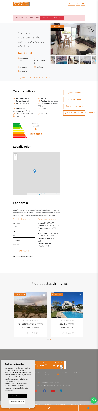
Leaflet (29, 194)
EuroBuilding (21, 3)
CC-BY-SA (56, 194)
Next (91, 38)
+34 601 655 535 (36, 385)
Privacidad (61, 405)
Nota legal (50, 405)
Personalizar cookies (17, 402)
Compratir (74, 99)
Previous (55, 38)
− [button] (15, 158)
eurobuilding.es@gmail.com (50, 382)
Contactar (47, 375)
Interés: (16, 232)
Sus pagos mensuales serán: (24, 256)
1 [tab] (48, 339)
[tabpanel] (67, 315)
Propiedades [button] (50, 372)
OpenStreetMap (43, 194)
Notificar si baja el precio (33, 78)
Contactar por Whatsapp (75, 113)
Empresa (36, 372)
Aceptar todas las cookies (17, 396)
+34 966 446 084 (50, 385)
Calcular (24, 251)
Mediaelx (81, 405)
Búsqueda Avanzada (52, 18)
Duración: (16, 240)
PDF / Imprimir (74, 106)
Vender (77, 372)
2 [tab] (50, 339)
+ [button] (15, 155)
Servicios (64, 372)
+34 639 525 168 (64, 385)
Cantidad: (16, 223)
